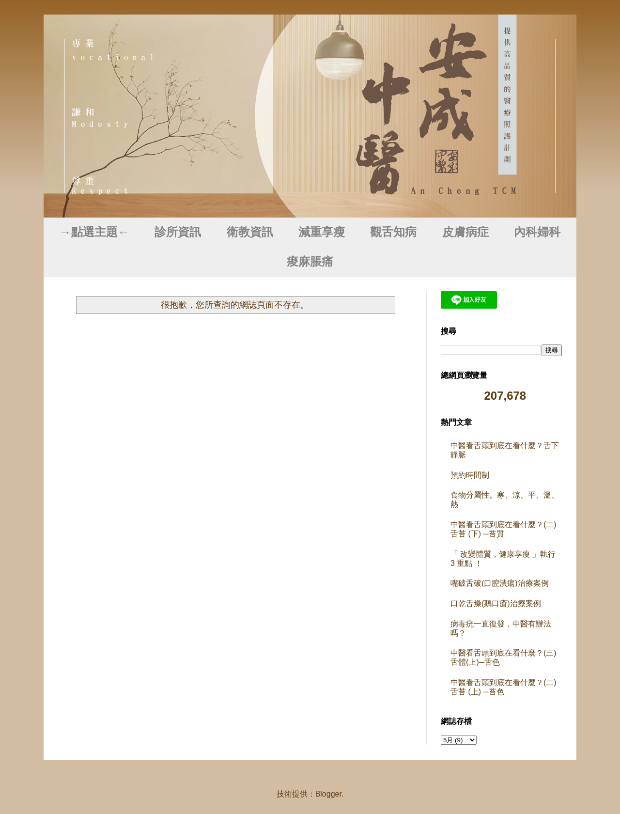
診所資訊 (178, 232)
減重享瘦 (321, 232)
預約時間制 (469, 475)
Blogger (328, 794)
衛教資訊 (250, 232)
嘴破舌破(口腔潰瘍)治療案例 (499, 583)
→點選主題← (94, 232)
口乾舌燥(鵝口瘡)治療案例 (495, 603)
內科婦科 (537, 232)
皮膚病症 (465, 232)
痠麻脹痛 (310, 261)
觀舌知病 (393, 232)
